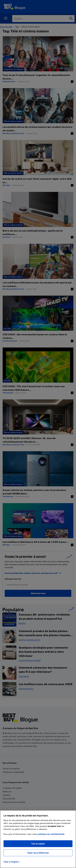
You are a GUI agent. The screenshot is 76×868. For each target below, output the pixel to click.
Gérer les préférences (38, 852)
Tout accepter (38, 843)
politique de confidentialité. (51, 834)
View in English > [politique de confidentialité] (12, 861)
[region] (38, 839)
